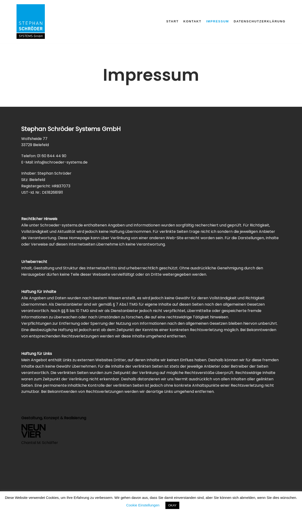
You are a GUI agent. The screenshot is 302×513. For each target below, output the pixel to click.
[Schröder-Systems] (31, 21)
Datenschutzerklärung (259, 21)
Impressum (217, 21)
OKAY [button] (172, 505)
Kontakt (192, 21)
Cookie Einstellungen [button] (142, 505)
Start (172, 21)
